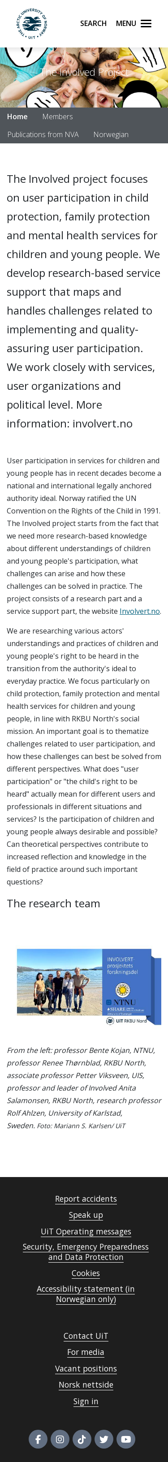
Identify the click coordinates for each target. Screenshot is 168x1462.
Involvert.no (140, 611)
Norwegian (111, 134)
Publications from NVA (43, 134)
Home (17, 116)
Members (57, 116)
